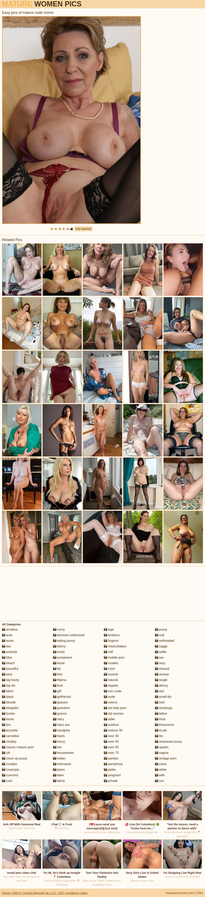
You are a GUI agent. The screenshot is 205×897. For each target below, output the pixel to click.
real (159, 635)
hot (57, 747)
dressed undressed (68, 635)
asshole (9, 652)
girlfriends (62, 696)
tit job (161, 730)
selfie (161, 652)
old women (114, 713)
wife (160, 775)
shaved (162, 668)
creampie (10, 769)
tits (159, 736)
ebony (59, 646)
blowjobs (10, 708)
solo (160, 702)
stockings (163, 708)
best (7, 674)
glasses (60, 702)
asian (8, 640)
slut (159, 691)
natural (111, 680)
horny (59, 741)
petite (110, 769)
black (8, 696)
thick (160, 719)
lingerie (111, 640)
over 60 (111, 747)
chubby (9, 741)
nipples (111, 685)
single (161, 680)
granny (60, 713)
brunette (10, 730)
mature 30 (113, 730)
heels (59, 736)
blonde (9, 702)
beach (8, 663)
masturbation (115, 646)
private (111, 780)
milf (108, 652)
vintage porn (166, 758)
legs (109, 629)
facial (59, 663)
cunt (7, 780)
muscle (111, 674)
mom (109, 668)
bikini (7, 691)
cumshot (10, 775)
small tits (163, 696)
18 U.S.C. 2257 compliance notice (66, 893)
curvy (59, 629)
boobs (8, 713)
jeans (59, 769)
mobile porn (114, 657)
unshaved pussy (168, 741)
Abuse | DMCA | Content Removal (23, 893)
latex (58, 775)
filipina (59, 680)
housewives (63, 752)
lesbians (112, 635)
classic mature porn (18, 747)
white (161, 769)
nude (109, 696)
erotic (59, 652)
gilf (57, 691)
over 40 (111, 736)
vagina (162, 752)
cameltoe (10, 736)
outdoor (111, 724)
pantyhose (113, 764)
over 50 (111, 741)
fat (57, 668)
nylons (110, 702)
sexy (160, 663)
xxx (159, 780)
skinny (161, 685)
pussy (161, 629)
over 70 (111, 752)
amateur (10, 629)
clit (6, 752)
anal (7, 635)
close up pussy (14, 758)
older (109, 719)
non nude (112, 691)
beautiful (10, 668)
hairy (58, 719)
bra (6, 724)
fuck (58, 685)
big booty (10, 680)
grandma (61, 708)
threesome (164, 724)
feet (57, 674)
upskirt (162, 747)
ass (6, 646)
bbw (7, 657)
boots (8, 719)
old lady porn (115, 708)
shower (162, 674)
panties (111, 758)
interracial (62, 764)
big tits (8, 685)
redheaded (164, 640)
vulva (161, 764)
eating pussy (64, 640)
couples (9, 764)
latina (59, 780)
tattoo (161, 713)
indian (59, 758)
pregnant (112, 775)
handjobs (61, 730)
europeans (62, 657)
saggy (161, 646)
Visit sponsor (83, 228)
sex (159, 657)
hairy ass (61, 724)
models (111, 663)
